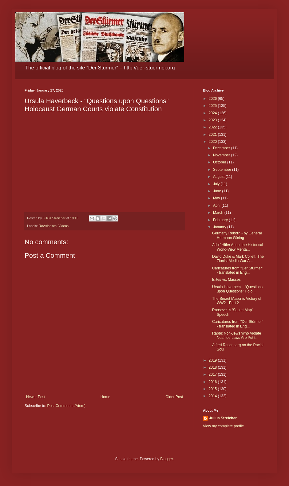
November (222, 155)
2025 (213, 106)
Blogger (166, 459)
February (221, 220)
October (220, 162)
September (222, 169)
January (220, 227)
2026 (213, 98)
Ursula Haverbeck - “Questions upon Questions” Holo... (237, 289)
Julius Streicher (223, 418)
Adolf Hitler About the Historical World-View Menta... (237, 247)
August (219, 176)
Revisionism (48, 226)
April (217, 205)
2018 (213, 367)
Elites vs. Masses (226, 279)
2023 (213, 120)
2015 (213, 389)
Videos (63, 226)
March (218, 212)
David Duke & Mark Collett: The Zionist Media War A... (238, 258)
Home (105, 397)
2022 (213, 127)
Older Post (174, 397)
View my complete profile (223, 426)
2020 (213, 141)
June (217, 191)
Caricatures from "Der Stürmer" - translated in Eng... (237, 270)
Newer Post (35, 397)
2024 (213, 113)
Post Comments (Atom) (66, 406)
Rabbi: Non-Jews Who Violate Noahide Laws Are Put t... (236, 335)
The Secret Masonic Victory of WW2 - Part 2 (236, 300)
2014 (213, 396)
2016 (213, 382)
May (217, 198)
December (222, 148)
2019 (213, 360)
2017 (213, 374)
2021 (213, 134)
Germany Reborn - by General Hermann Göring (237, 235)
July (217, 184)
